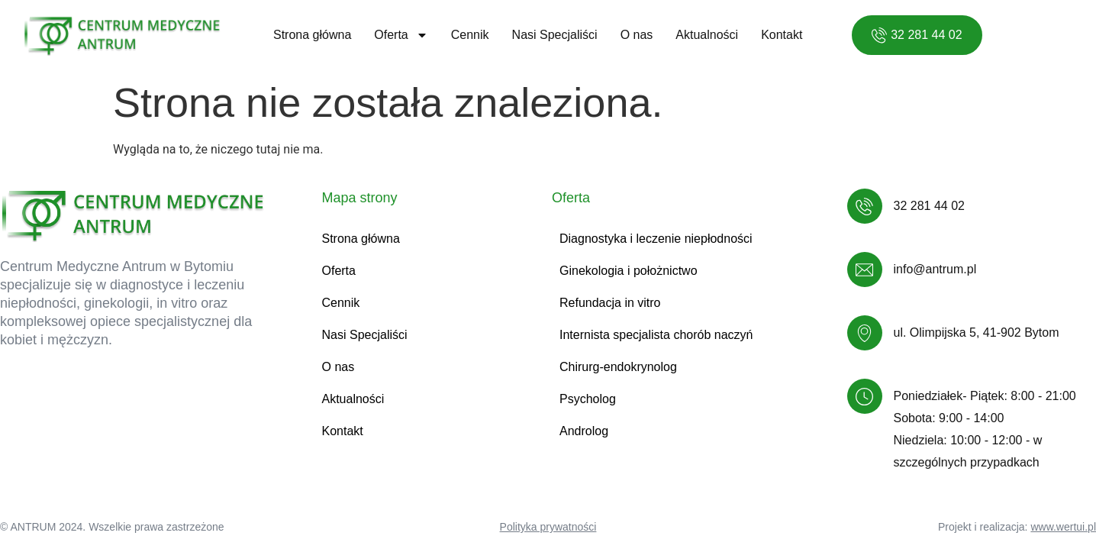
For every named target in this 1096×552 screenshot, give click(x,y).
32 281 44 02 (929, 205)
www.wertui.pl (1063, 527)
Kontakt (781, 34)
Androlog (583, 430)
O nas (637, 34)
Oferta (400, 35)
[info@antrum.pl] (864, 269)
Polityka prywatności (548, 527)
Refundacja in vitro (610, 302)
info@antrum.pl (935, 269)
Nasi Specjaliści (555, 34)
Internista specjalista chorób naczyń (656, 334)
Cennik (470, 34)
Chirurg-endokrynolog (618, 366)
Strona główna (312, 34)
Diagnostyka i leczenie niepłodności (656, 238)
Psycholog (587, 398)
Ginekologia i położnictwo (628, 270)
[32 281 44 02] (864, 206)
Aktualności (706, 34)
